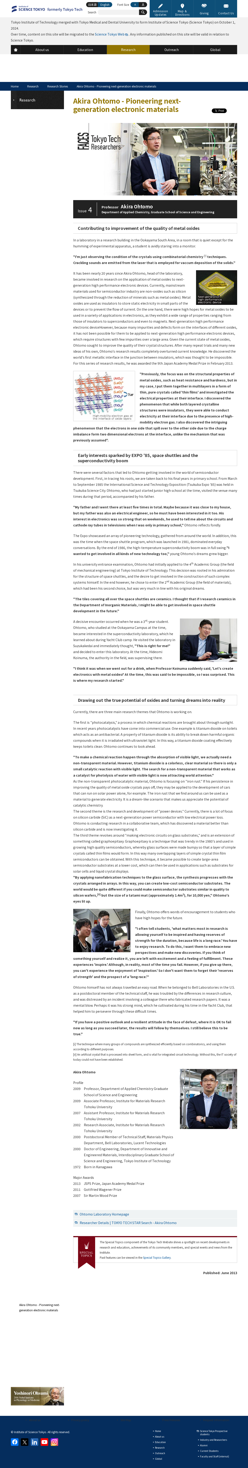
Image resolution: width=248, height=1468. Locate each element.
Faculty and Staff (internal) (214, 1456)
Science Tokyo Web (109, 34)
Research (33, 86)
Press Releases (171, 1420)
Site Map (125, 1420)
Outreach (160, 1453)
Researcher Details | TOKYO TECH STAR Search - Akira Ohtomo (128, 1222)
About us (34, 1420)
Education (160, 1442)
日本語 (92, 4)
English (104, 4)
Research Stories (57, 86)
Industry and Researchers (213, 1439)
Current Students (209, 1451)
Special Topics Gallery (157, 1257)
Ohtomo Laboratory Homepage (104, 1214)
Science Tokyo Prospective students (213, 1432)
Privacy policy (80, 1420)
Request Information (216, 1420)
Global (158, 1458)
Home (14, 86)
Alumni (204, 1445)
